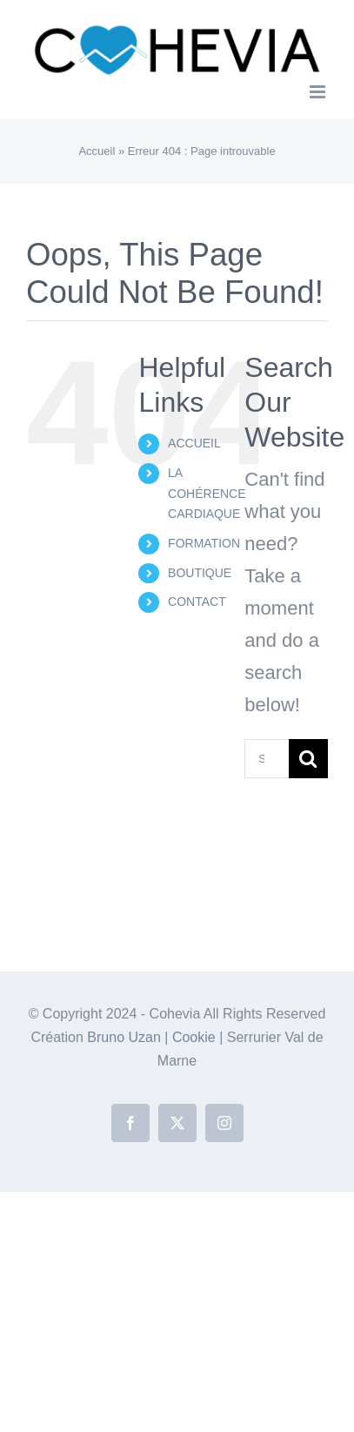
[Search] (308, 758)
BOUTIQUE (199, 573)
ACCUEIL (194, 443)
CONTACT (197, 601)
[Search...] (266, 758)
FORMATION (204, 543)
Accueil (96, 151)
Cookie (195, 1037)
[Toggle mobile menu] (319, 92)
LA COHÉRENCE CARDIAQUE (206, 493)
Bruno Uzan (125, 1037)
